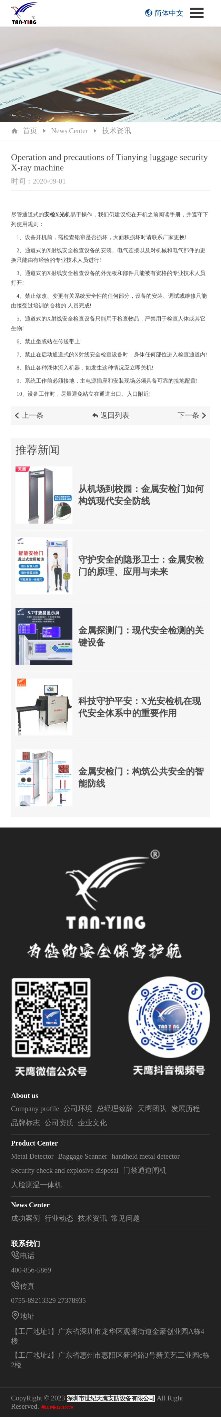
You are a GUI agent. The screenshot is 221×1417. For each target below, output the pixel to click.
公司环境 (77, 1108)
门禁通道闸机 (145, 1170)
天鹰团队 (152, 1108)
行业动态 (58, 1218)
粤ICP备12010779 (57, 1407)
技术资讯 (116, 131)
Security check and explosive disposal (65, 1170)
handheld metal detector (146, 1156)
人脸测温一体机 (36, 1185)
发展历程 (185, 1108)
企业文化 (92, 1123)
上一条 (28, 421)
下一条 (193, 421)
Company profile (35, 1108)
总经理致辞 (115, 1108)
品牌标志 (25, 1123)
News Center (69, 131)
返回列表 (110, 421)
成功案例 (25, 1218)
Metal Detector (32, 1156)
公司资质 (58, 1123)
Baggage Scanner (82, 1156)
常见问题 (125, 1218)
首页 (30, 131)
